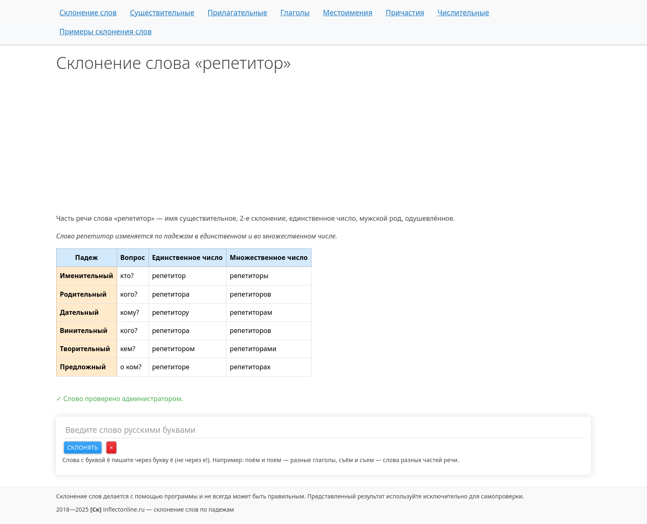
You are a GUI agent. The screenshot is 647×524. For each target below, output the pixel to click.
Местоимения (348, 12)
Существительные (162, 12)
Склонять (82, 447)
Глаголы (295, 12)
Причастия (405, 12)
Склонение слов (88, 12)
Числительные (463, 12)
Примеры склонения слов (105, 31)
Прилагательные (237, 12)
